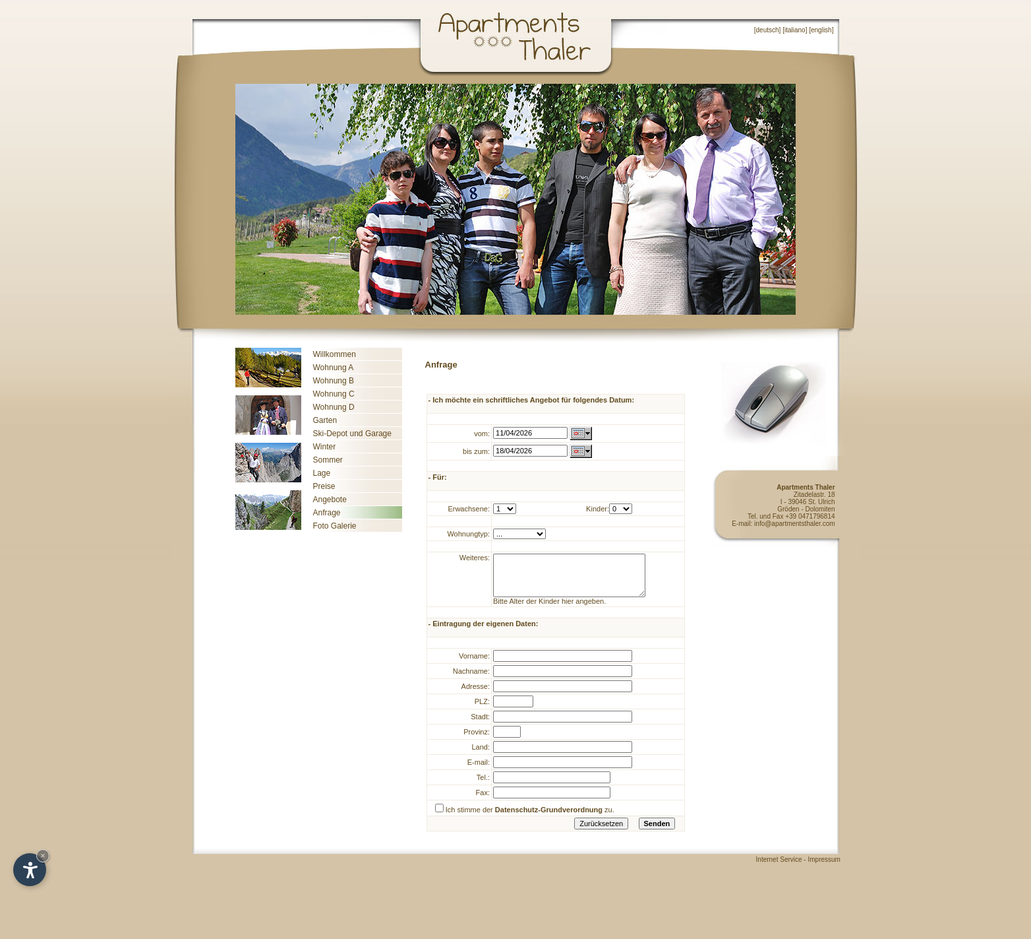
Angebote (330, 499)
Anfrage (327, 512)
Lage (322, 473)
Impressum (834, 869)
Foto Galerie (335, 526)
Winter (324, 446)
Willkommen (334, 354)
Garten (325, 420)
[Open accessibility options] (29, 869)
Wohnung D (334, 407)
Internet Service (779, 869)
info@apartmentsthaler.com (794, 523)
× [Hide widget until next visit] (42, 855)
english (821, 30)
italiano (795, 30)
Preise (324, 486)
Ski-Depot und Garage (352, 433)
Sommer (328, 460)
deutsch (767, 30)
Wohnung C (334, 394)
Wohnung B (334, 380)
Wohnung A (333, 367)
